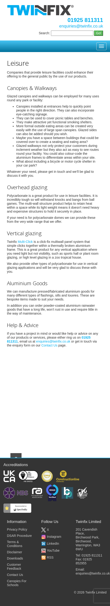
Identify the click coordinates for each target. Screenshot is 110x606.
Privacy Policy (17, 529)
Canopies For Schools (16, 583)
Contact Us (49, 345)
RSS (47, 557)
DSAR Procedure (19, 536)
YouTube (50, 550)
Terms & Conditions (14, 544)
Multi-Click (25, 242)
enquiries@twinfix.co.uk (81, 26)
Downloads (15, 558)
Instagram (51, 536)
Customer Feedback (14, 566)
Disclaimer (14, 552)
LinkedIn (50, 543)
